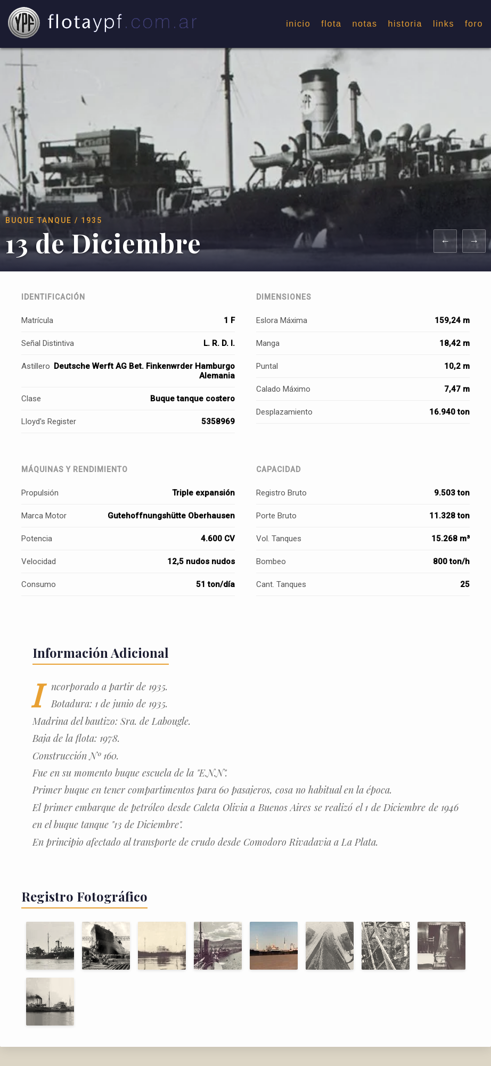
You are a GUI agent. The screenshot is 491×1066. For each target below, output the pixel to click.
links (443, 23)
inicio (298, 23)
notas (364, 23)
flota (331, 23)
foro (474, 23)
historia (405, 23)
